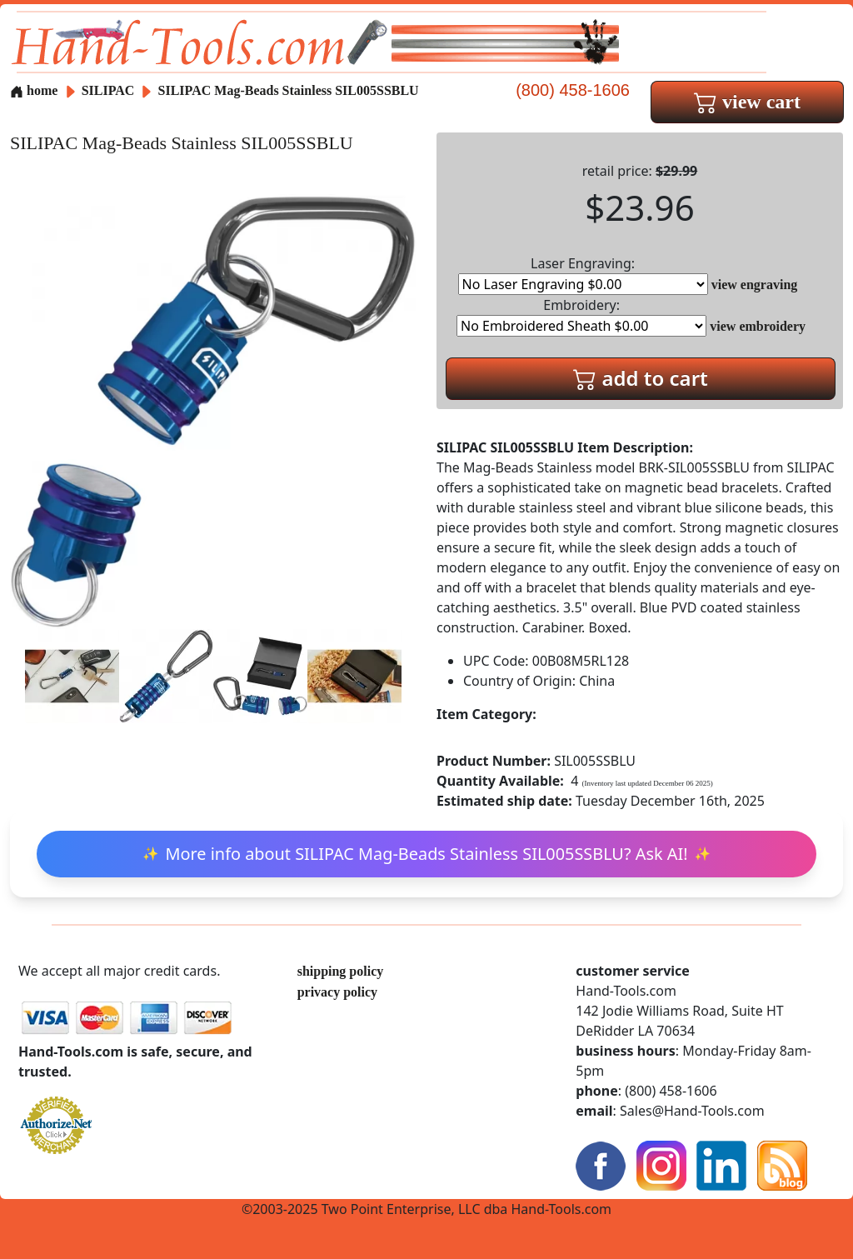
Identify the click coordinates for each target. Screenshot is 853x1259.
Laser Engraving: (583, 274)
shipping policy (340, 971)
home (33, 90)
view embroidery (758, 326)
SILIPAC (110, 90)
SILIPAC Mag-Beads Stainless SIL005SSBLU (288, 90)
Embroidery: (581, 316)
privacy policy (337, 992)
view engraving (754, 284)
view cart (747, 101)
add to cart (640, 378)
